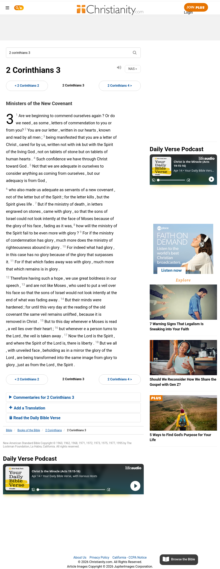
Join (196, 7)
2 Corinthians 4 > (120, 85)
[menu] (7, 8)
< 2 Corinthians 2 (27, 85)
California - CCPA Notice (129, 557)
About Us (79, 557)
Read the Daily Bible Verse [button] (34, 417)
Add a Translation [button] (27, 408)
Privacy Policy (99, 557)
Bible (9, 430)
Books (29, 430)
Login (188, 12)
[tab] (73, 397)
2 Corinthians (53, 430)
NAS (132, 69)
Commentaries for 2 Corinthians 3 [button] (41, 397)
